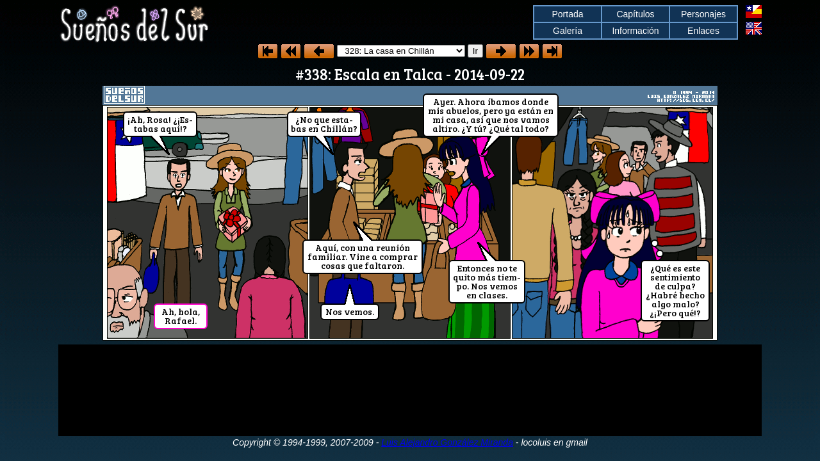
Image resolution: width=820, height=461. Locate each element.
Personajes (703, 14)
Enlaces (703, 31)
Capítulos (635, 14)
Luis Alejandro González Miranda (447, 442)
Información (635, 31)
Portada (567, 14)
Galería (567, 31)
